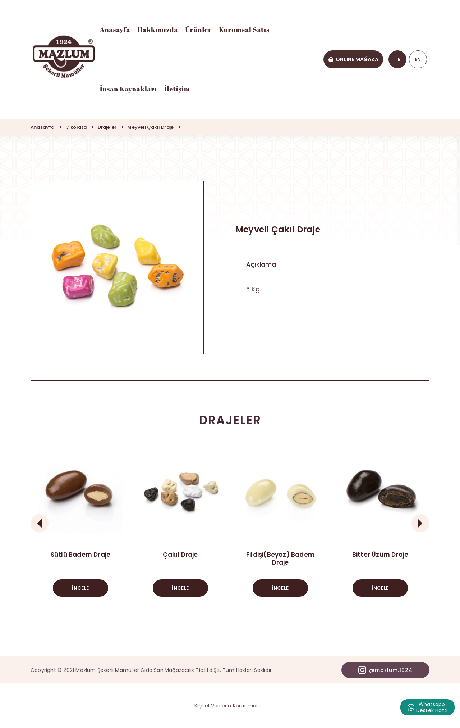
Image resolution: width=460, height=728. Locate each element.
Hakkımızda (157, 29)
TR (397, 59)
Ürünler (198, 29)
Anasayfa (115, 29)
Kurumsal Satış (244, 29)
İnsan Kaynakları (128, 89)
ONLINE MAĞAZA (353, 59)
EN (418, 59)
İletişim (177, 89)
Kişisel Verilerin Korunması (227, 705)
